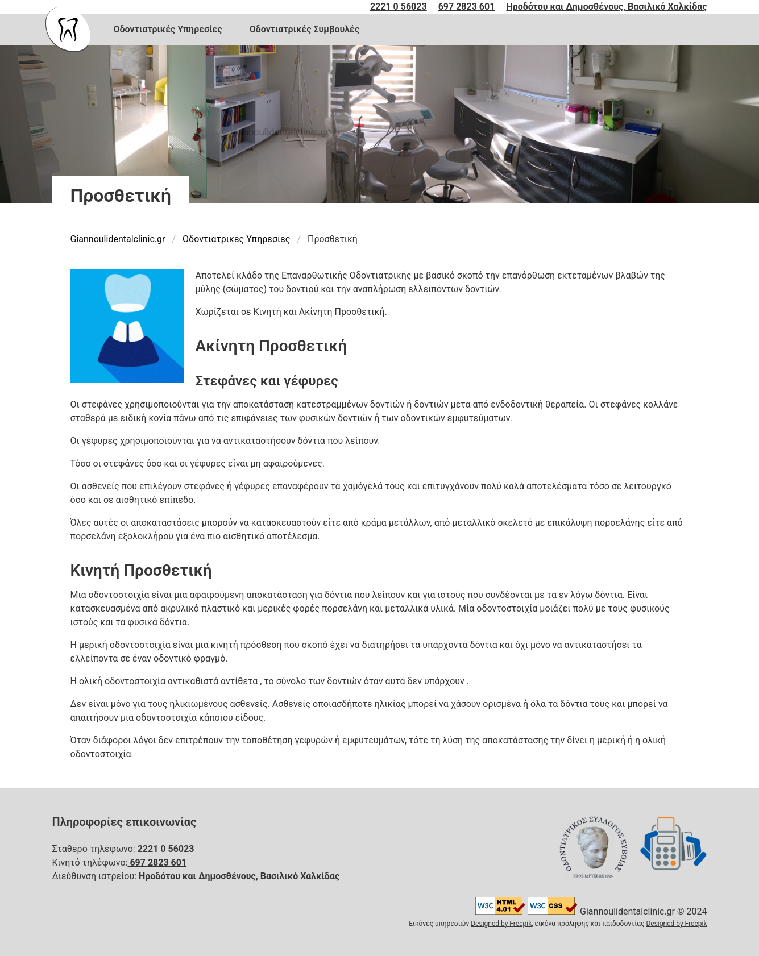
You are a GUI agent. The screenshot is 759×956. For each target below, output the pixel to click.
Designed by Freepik (501, 924)
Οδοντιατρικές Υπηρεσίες (168, 29)
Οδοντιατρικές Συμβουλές (305, 29)
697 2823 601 (466, 6)
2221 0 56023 (398, 6)
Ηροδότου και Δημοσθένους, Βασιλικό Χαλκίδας (606, 6)
